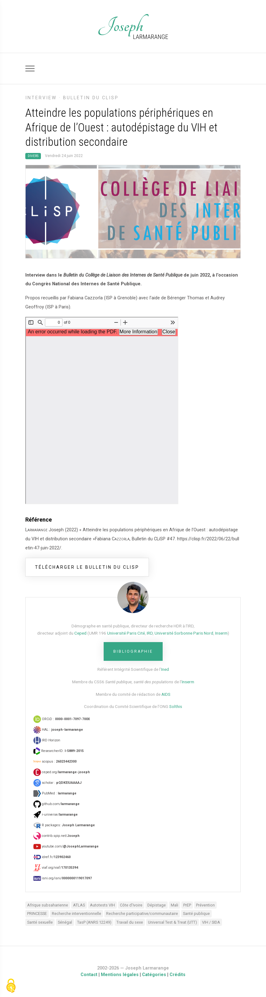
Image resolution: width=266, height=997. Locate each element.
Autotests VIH (102, 905)
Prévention (205, 905)
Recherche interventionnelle (76, 913)
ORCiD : (61, 719)
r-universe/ (55, 815)
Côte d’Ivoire (131, 905)
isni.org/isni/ (62, 878)
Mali (174, 905)
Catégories (154, 974)
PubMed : (54, 793)
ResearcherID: (58, 751)
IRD (150, 633)
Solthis (175, 706)
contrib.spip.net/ (56, 836)
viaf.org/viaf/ (55, 868)
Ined (165, 669)
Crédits (177, 974)
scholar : (57, 783)
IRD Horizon (46, 740)
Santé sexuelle (40, 922)
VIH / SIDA (211, 922)
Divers (33, 156)
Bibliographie (133, 651)
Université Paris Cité (126, 633)
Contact (89, 974)
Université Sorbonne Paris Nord (184, 633)
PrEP (187, 905)
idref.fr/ (52, 857)
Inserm (221, 633)
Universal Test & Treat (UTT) (172, 922)
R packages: (64, 825)
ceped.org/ (61, 772)
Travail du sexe (129, 922)
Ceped (80, 633)
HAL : (58, 730)
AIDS (165, 694)
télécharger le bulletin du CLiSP (87, 567)
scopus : (54, 761)
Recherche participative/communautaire (142, 913)
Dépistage (156, 905)
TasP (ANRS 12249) (94, 922)
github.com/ (56, 804)
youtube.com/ (66, 846)
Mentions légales (120, 974)
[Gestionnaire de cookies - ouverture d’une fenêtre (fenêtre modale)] (11, 986)
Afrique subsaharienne (47, 905)
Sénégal (65, 922)
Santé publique (196, 913)
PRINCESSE (37, 913)
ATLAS (79, 905)
